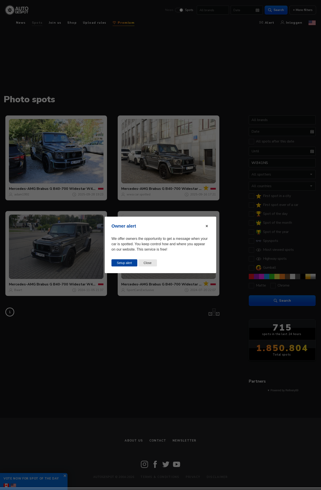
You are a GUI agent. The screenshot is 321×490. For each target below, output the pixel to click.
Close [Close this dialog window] (148, 263)
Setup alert (124, 263)
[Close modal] (207, 226)
